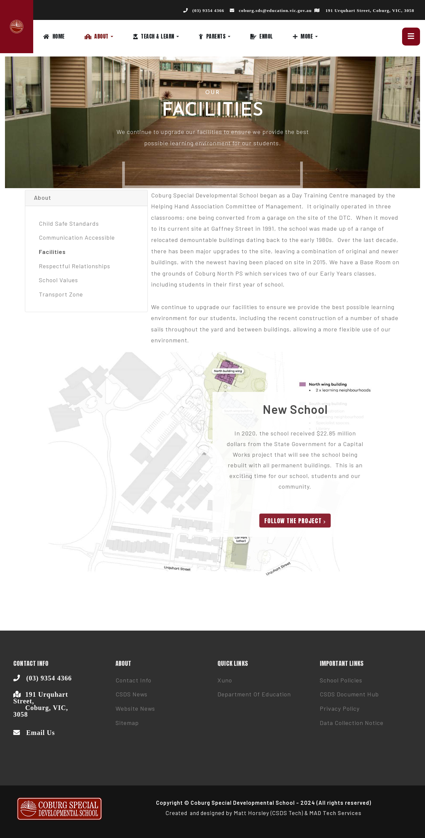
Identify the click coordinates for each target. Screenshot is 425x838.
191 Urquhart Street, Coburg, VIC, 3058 (370, 10)
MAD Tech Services (335, 812)
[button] (109, 36)
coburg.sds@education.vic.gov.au (275, 10)
